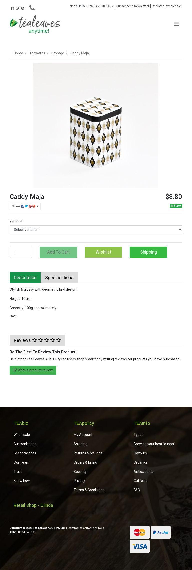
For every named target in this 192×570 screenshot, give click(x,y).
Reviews (37, 340)
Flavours (140, 453)
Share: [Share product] (24, 206)
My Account (83, 435)
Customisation (25, 444)
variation (17, 221)
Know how (22, 481)
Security (80, 472)
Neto (101, 528)
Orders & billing (85, 462)
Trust (18, 472)
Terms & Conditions (89, 490)
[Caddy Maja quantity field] (21, 252)
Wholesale (173, 6)
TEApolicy (84, 423)
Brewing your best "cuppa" (154, 444)
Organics (141, 462)
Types (139, 435)
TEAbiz (21, 423)
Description (25, 277)
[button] (103, 252)
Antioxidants (144, 472)
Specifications (59, 277)
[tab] (25, 277)
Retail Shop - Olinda (33, 505)
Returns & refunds (88, 453)
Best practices (25, 453)
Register (158, 6)
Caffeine (141, 481)
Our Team (22, 462)
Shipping (148, 252)
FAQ (137, 490)
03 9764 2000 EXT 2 (92, 6)
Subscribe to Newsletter (132, 6)
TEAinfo (142, 423)
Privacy (79, 481)
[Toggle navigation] (176, 24)
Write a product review (33, 370)
